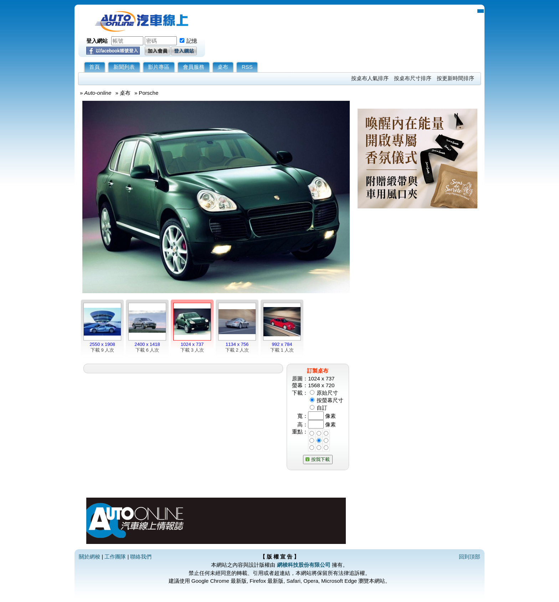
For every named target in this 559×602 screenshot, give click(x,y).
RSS (247, 67)
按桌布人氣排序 (370, 78)
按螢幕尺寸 (330, 400)
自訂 (322, 408)
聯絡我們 (141, 557)
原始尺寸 (327, 393)
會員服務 (193, 67)
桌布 (222, 67)
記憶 (191, 41)
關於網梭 (89, 557)
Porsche (148, 93)
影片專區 (158, 67)
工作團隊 (115, 557)
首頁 (94, 67)
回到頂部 (469, 557)
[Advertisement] (417, 298)
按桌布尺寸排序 (412, 78)
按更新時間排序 (455, 78)
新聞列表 (124, 67)
